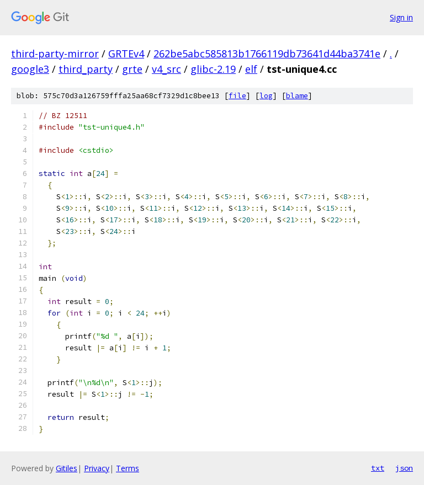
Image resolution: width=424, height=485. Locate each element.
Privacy (96, 468)
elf (251, 69)
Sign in (401, 17)
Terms (127, 468)
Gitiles (66, 468)
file (237, 95)
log (266, 95)
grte (132, 69)
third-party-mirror (55, 53)
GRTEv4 (126, 53)
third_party (86, 69)
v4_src (166, 69)
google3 (30, 69)
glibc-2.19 (213, 69)
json (404, 468)
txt (377, 468)
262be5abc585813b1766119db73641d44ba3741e (266, 53)
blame (297, 95)
